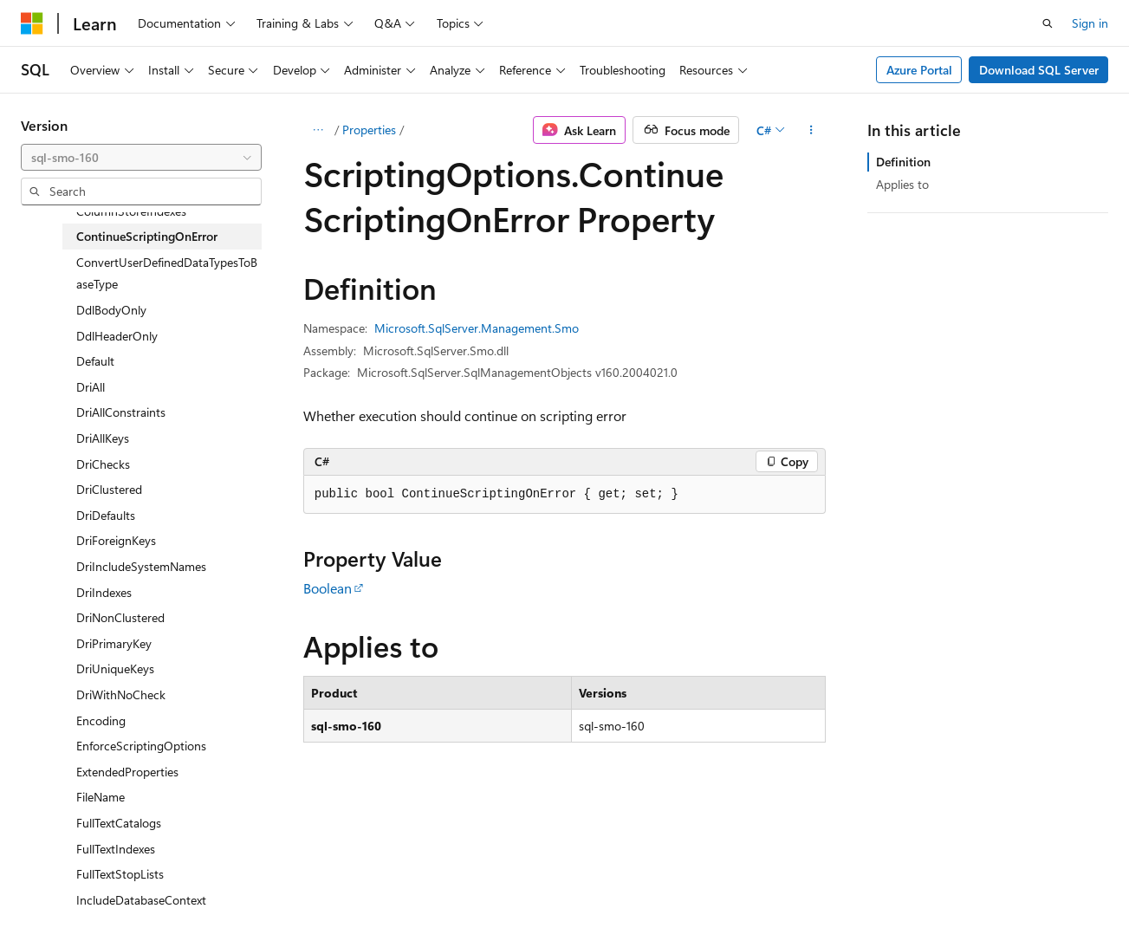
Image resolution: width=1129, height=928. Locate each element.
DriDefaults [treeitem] (105, 515)
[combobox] (141, 158)
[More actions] (810, 130)
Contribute (310, 874)
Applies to (902, 184)
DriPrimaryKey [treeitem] (114, 643)
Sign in (1090, 23)
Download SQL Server (1039, 70)
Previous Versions (157, 874)
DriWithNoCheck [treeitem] (120, 694)
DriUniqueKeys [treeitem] (115, 668)
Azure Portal (919, 70)
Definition (903, 161)
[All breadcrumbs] (318, 130)
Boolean (327, 588)
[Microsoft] (32, 23)
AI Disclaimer (55, 874)
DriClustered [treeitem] (109, 489)
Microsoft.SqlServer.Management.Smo (476, 328)
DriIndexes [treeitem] (104, 592)
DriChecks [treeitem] (103, 464)
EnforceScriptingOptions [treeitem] (141, 745)
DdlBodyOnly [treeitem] (111, 310)
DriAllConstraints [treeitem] (120, 412)
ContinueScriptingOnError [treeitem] (146, 236)
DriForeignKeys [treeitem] (116, 540)
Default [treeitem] (95, 361)
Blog (236, 874)
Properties (369, 129)
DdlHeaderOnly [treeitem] (117, 336)
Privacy (379, 874)
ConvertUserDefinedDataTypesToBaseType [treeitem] (166, 273)
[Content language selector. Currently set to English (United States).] (100, 833)
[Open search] (1047, 23)
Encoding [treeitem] (101, 720)
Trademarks (550, 874)
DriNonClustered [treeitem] (120, 617)
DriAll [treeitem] (90, 387)
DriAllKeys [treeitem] (102, 438)
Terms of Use (465, 874)
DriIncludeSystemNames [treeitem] (141, 566)
